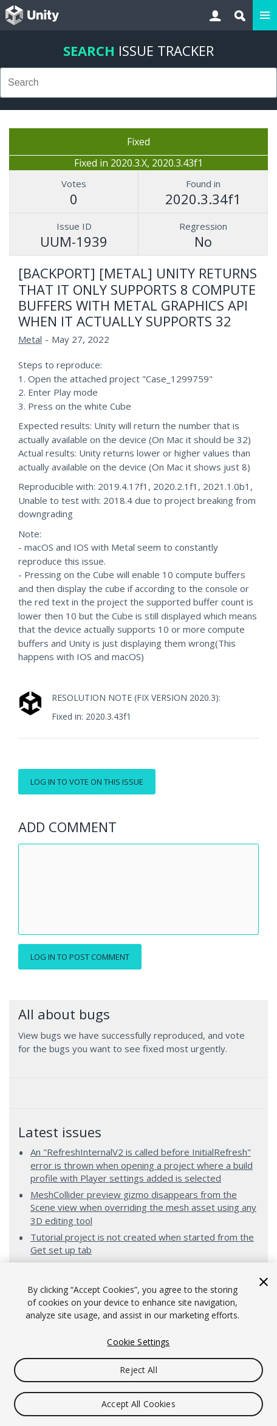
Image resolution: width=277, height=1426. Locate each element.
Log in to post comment (79, 956)
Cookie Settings (138, 1342)
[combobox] (138, 82)
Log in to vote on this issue (86, 781)
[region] (138, 1344)
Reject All (138, 1370)
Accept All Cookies (138, 1404)
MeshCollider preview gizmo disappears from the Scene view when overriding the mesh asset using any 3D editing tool (143, 1207)
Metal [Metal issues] (30, 339)
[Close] (263, 1282)
